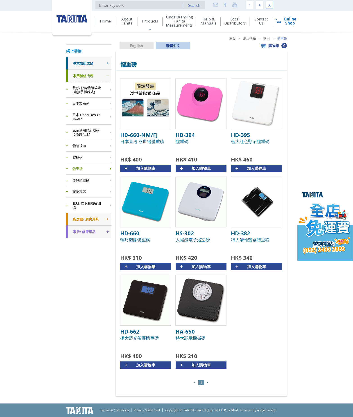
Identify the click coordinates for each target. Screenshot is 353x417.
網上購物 (249, 38)
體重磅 (282, 38)
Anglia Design (266, 410)
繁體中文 (173, 45)
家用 (266, 38)
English (136, 45)
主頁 (232, 38)
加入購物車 (145, 168)
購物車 (273, 45)
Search (194, 5)
